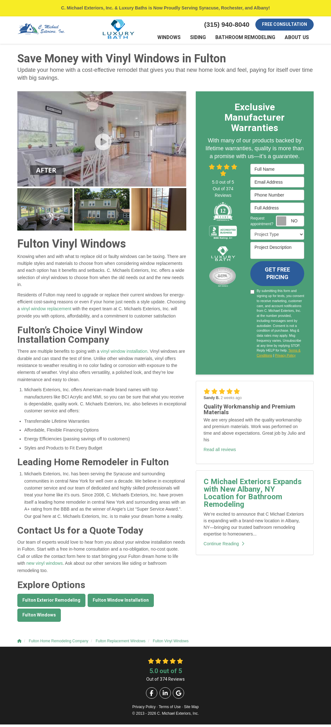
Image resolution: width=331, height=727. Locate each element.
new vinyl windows (44, 566)
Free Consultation (284, 24)
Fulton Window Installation (121, 602)
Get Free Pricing (277, 276)
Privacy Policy (285, 358)
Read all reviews (220, 452)
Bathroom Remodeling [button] (250, 39)
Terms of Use (170, 709)
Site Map (191, 709)
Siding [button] (206, 39)
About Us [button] (298, 39)
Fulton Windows (39, 617)
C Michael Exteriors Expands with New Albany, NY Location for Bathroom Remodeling (253, 495)
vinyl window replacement (46, 311)
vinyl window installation (124, 354)
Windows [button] (178, 39)
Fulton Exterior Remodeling (51, 602)
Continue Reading (224, 546)
